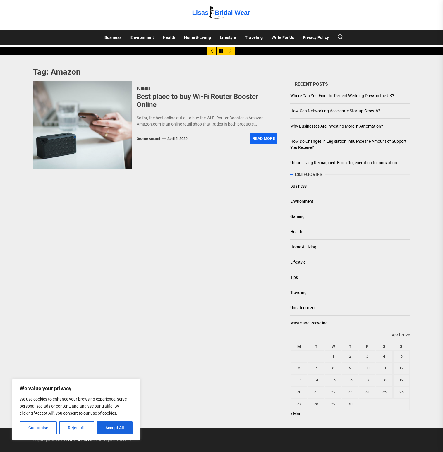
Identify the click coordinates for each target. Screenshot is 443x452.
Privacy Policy (316, 37)
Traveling (254, 37)
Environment (142, 37)
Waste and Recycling (309, 323)
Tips (294, 277)
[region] (76, 409)
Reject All (77, 427)
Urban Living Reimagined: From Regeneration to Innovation (343, 162)
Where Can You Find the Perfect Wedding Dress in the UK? (342, 95)
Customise (38, 427)
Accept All (114, 427)
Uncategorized (303, 307)
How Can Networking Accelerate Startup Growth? (335, 111)
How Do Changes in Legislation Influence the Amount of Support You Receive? (348, 144)
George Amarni (148, 139)
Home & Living (197, 37)
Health (169, 37)
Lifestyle (228, 37)
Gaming (297, 216)
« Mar (295, 413)
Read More (264, 138)
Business (112, 37)
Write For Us (283, 37)
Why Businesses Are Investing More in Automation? (336, 126)
